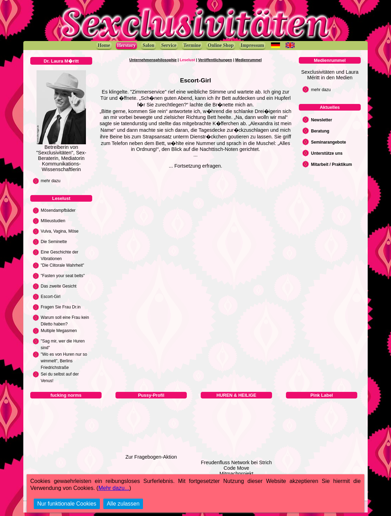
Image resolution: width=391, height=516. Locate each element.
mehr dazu (51, 180)
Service (169, 45)
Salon (148, 45)
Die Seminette (54, 241)
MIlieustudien (53, 220)
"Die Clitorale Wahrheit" (62, 265)
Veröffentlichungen (215, 60)
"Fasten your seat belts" (63, 275)
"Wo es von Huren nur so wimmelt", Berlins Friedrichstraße (64, 361)
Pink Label (321, 395)
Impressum (252, 45)
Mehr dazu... (113, 488)
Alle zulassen (123, 504)
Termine (192, 45)
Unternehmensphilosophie (153, 60)
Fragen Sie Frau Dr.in (61, 307)
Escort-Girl (51, 296)
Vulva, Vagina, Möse (60, 231)
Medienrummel (248, 60)
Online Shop (220, 45)
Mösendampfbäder (58, 210)
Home (104, 45)
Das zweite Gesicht (59, 286)
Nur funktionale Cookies (66, 504)
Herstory (126, 45)
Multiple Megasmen (59, 330)
